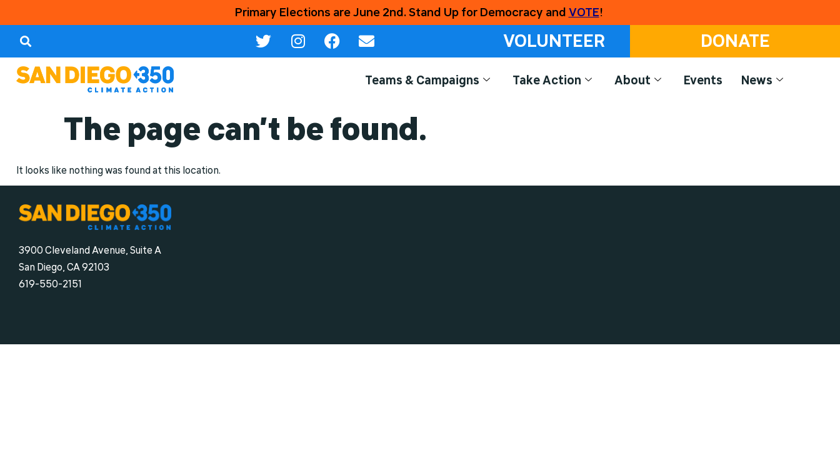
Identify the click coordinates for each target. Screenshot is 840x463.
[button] (25, 41)
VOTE (584, 12)
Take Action (552, 80)
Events (703, 80)
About (637, 80)
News (762, 80)
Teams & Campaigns (427, 80)
